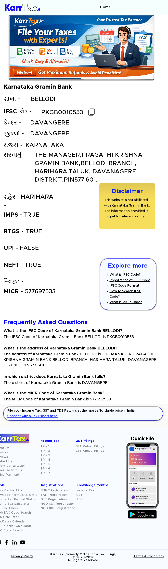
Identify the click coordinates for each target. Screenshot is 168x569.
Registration (65, 503)
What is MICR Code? (126, 302)
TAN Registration (54, 495)
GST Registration (54, 499)
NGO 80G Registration (58, 508)
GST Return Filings (90, 446)
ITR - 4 (44, 459)
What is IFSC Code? (125, 274)
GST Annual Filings (90, 450)
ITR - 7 (44, 473)
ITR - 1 (44, 446)
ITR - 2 (44, 450)
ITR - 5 (44, 464)
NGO (45, 503)
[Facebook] (6, 542)
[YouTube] (22, 542)
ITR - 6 (44, 468)
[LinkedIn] (14, 542)
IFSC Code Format (124, 285)
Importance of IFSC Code (130, 280)
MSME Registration (54, 490)
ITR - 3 (44, 455)
